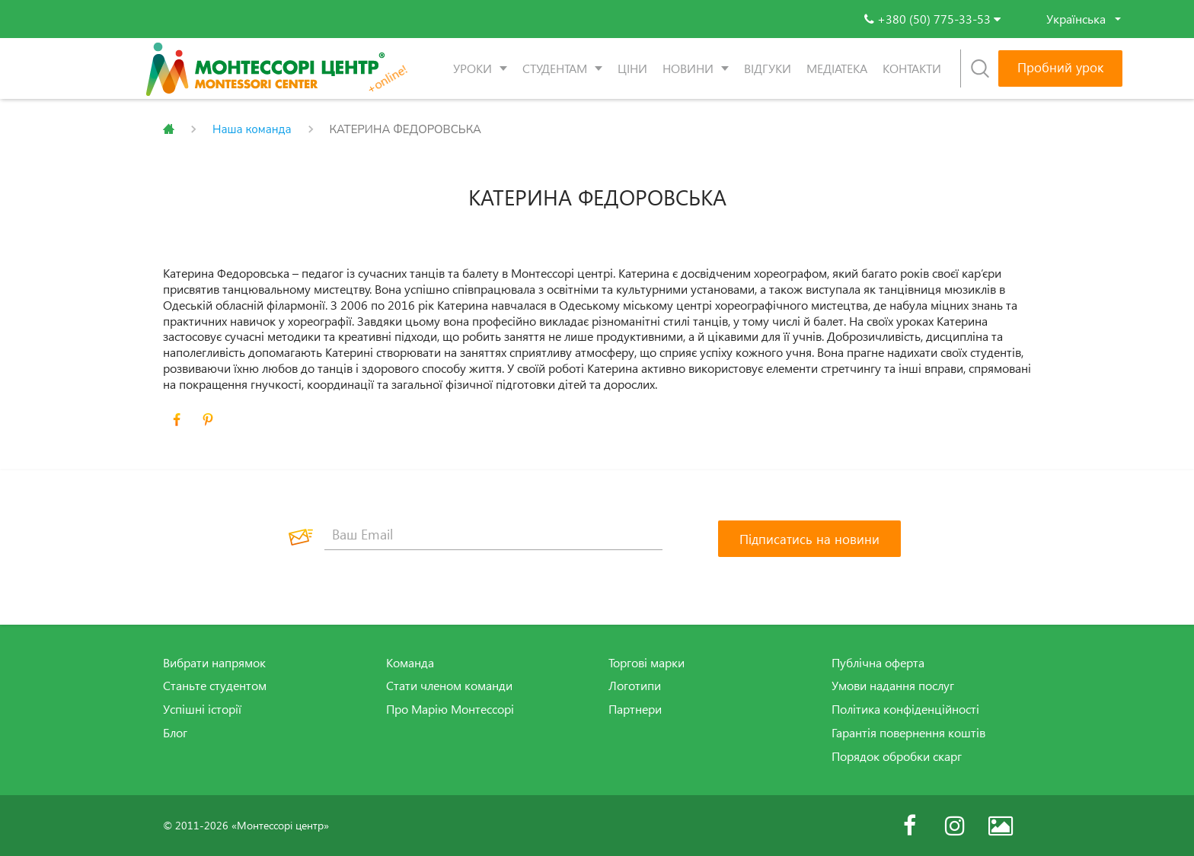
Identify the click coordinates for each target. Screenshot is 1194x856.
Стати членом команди (449, 685)
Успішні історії (202, 709)
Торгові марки (646, 662)
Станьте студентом (215, 685)
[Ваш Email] (493, 535)
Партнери (635, 709)
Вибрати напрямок (214, 662)
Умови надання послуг (893, 685)
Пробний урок (1060, 67)
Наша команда (252, 129)
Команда (410, 662)
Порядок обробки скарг (897, 756)
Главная (168, 129)
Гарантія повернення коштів (908, 732)
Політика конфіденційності (905, 709)
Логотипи (634, 685)
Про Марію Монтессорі (450, 709)
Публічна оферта (878, 662)
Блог (175, 732)
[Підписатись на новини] (809, 538)
